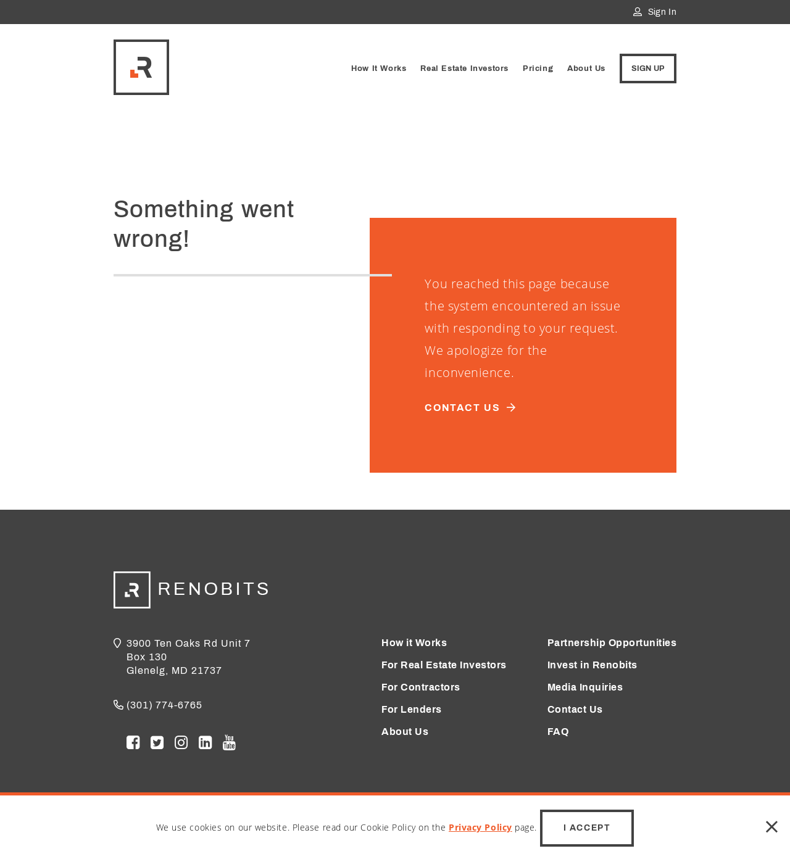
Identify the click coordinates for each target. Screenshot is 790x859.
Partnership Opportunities (612, 642)
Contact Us (575, 709)
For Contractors (420, 687)
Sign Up (648, 68)
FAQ (558, 731)
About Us (586, 68)
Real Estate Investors (464, 68)
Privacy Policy (480, 827)
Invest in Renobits (592, 665)
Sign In (654, 12)
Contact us (476, 407)
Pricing (538, 68)
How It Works (378, 68)
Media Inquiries (585, 687)
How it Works (414, 642)
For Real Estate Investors (444, 665)
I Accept (587, 827)
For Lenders (411, 709)
